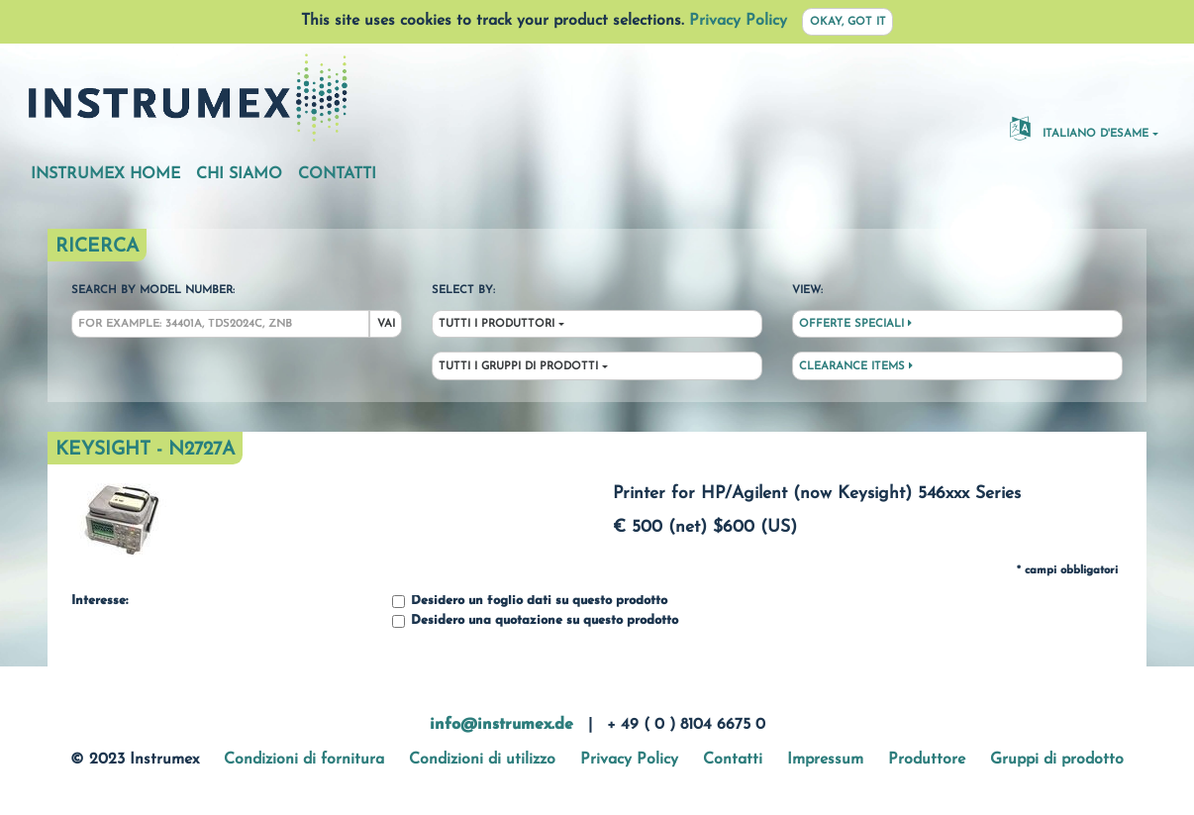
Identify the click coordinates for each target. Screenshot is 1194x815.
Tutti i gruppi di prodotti (518, 366)
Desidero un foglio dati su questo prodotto (529, 601)
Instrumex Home (105, 174)
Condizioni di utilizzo (482, 759)
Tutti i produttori (496, 324)
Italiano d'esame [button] (1079, 128)
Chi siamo (239, 174)
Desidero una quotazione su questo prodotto (535, 621)
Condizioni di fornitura (304, 759)
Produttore (926, 759)
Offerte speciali (855, 324)
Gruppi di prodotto (1057, 759)
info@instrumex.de (501, 725)
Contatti (337, 174)
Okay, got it (848, 22)
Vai (386, 324)
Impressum (825, 759)
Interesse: (99, 601)
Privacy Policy (738, 21)
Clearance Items (856, 366)
